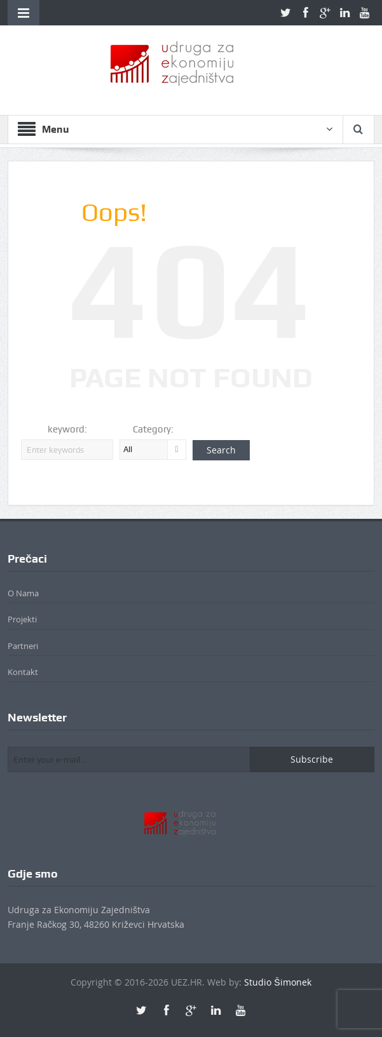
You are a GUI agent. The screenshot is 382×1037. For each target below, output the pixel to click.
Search (221, 450)
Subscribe (311, 759)
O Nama (23, 593)
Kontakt (23, 672)
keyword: (67, 429)
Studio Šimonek (277, 982)
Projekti (22, 619)
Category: (153, 429)
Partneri (23, 646)
